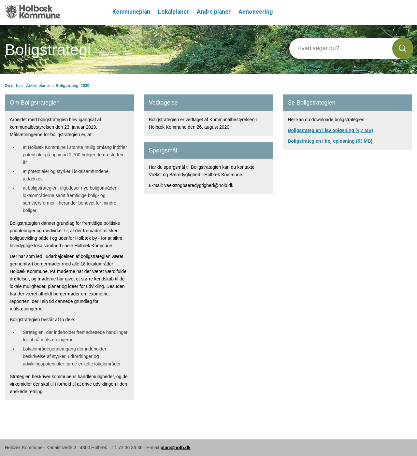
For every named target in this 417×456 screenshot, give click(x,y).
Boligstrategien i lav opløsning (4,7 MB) (330, 130)
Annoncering (255, 11)
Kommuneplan (131, 11)
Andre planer (214, 11)
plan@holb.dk (176, 447)
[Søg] (341, 48)
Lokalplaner (173, 11)
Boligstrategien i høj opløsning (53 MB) (330, 141)
